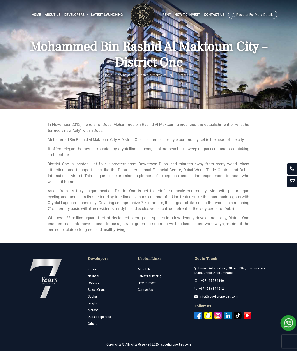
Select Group (97, 289)
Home (36, 15)
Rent (167, 15)
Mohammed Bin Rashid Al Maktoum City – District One (154, 75)
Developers (74, 15)
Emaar (92, 269)
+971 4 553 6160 (212, 280)
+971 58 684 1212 (211, 288)
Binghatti (94, 303)
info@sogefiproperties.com (219, 296)
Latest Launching (107, 15)
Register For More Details (255, 14)
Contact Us (214, 15)
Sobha (92, 296)
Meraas (93, 310)
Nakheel (93, 276)
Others (92, 323)
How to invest (147, 283)
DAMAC (93, 283)
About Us (53, 15)
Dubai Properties (99, 317)
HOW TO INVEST (187, 15)
